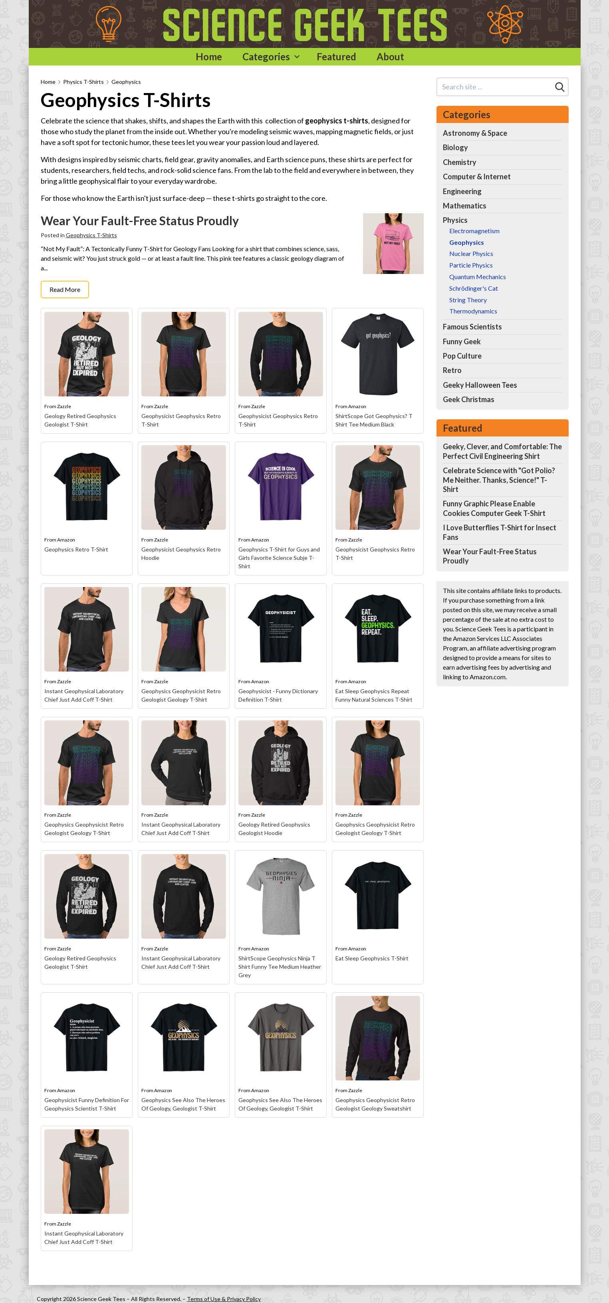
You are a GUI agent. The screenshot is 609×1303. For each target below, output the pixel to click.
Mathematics (464, 205)
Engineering (462, 191)
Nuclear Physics (471, 253)
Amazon (357, 406)
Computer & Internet (477, 176)
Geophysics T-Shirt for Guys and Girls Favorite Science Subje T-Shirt (279, 557)
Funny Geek (462, 341)
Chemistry (459, 162)
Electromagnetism (474, 230)
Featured (336, 56)
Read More (65, 289)
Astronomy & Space (475, 133)
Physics (455, 220)
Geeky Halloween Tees (480, 385)
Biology (455, 147)
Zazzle (64, 406)
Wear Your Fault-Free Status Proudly (140, 220)
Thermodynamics (473, 311)
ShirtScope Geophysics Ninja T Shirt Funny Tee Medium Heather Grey (279, 966)
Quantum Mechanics (477, 276)
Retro (452, 370)
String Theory (468, 299)
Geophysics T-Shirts (91, 235)
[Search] (560, 87)
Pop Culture (462, 355)
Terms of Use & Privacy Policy (224, 1298)
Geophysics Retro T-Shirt (76, 549)
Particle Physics (471, 265)
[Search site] (494, 86)
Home (209, 56)
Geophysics (126, 81)
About (390, 56)
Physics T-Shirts (83, 81)
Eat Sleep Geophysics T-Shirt (372, 958)
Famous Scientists (472, 326)
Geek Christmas (468, 399)
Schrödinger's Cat (473, 288)
